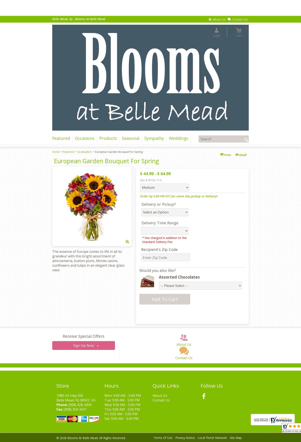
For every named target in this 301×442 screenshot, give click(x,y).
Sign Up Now (83, 345)
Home (56, 152)
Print (225, 155)
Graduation (84, 152)
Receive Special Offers (83, 336)
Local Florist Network (212, 438)
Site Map (236, 438)
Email (241, 155)
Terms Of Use (162, 438)
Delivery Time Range (160, 222)
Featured (68, 152)
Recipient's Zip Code (159, 249)
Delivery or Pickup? (159, 204)
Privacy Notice (185, 438)
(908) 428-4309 (80, 404)
